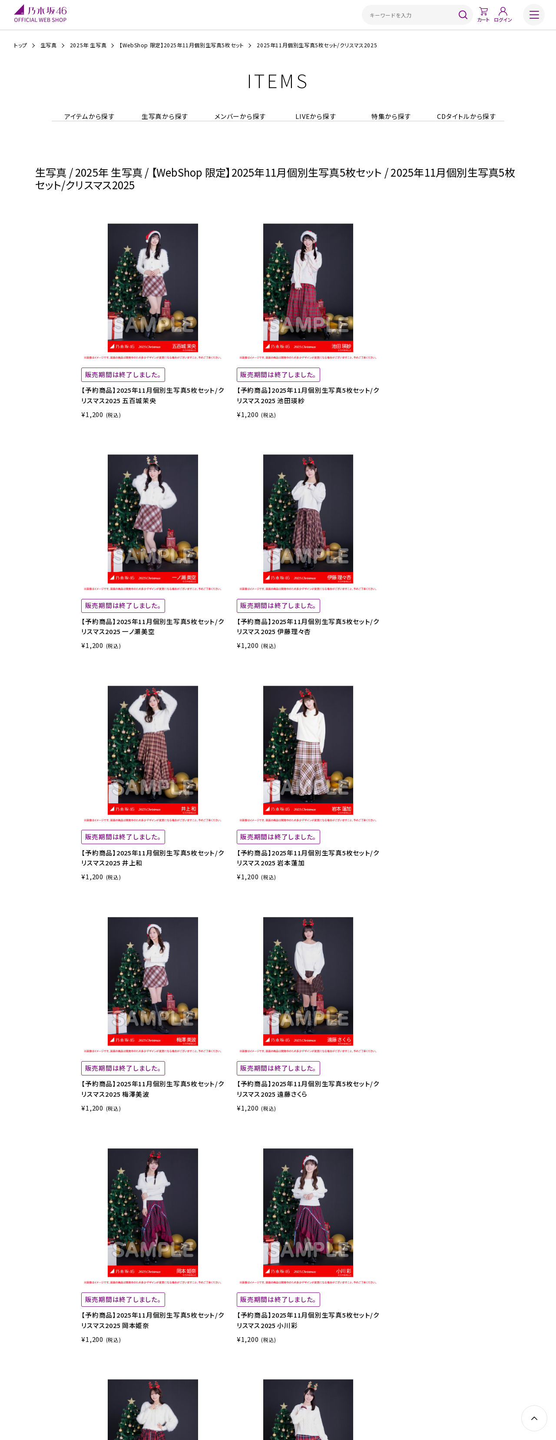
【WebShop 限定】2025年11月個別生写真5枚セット (181, 45)
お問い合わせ (396, 1375)
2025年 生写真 (88, 45)
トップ (20, 45)
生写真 (48, 45)
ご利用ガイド (159, 1375)
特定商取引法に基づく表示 (246, 1375)
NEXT (492, 1010)
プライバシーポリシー (308, 1375)
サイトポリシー (356, 1375)
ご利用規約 (194, 1375)
